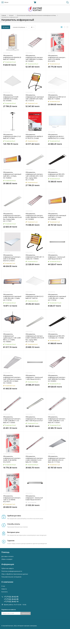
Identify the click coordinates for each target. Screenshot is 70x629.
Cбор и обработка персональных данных (14, 574)
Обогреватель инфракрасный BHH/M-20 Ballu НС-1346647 (12, 57)
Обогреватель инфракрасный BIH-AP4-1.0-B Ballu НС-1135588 (56, 336)
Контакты (4, 592)
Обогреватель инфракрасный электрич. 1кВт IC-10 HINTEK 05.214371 (12, 498)
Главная (3, 15)
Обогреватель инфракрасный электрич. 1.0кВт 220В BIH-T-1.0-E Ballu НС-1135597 (57, 419)
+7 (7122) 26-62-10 (11, 601)
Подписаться (25, 613)
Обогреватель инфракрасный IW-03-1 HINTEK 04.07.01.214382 (56, 136)
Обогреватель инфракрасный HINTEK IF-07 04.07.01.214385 (34, 136)
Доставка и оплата (7, 556)
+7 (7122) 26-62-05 (11, 597)
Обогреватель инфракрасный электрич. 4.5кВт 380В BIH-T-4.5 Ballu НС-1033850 (35, 216)
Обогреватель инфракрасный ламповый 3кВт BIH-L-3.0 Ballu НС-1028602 (12, 175)
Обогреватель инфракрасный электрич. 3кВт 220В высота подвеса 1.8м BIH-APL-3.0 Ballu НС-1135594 (12, 379)
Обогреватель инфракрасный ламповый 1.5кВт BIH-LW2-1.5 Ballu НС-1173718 (12, 297)
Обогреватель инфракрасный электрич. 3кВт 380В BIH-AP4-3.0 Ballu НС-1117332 (57, 459)
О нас (3, 586)
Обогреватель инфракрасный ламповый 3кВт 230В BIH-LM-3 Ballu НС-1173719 (35, 98)
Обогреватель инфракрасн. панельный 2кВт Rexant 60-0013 (56, 257)
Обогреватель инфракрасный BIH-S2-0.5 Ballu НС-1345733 (34, 296)
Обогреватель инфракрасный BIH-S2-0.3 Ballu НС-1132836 (57, 97)
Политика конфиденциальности (11, 571)
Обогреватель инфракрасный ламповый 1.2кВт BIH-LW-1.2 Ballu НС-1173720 (57, 297)
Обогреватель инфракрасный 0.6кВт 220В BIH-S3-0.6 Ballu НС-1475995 (10, 98)
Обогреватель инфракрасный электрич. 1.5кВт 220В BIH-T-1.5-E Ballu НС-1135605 (12, 419)
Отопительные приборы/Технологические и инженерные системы (36, 15)
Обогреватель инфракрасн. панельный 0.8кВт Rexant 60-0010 (34, 498)
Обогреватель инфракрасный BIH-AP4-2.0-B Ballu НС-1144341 (56, 174)
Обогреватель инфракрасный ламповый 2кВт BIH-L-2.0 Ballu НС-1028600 (57, 216)
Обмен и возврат (6, 559)
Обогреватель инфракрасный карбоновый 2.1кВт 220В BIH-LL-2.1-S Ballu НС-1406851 (12, 337)
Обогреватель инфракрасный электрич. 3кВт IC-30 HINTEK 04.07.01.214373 (12, 258)
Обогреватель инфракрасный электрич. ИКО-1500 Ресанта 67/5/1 (34, 419)
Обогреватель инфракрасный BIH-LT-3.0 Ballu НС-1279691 (12, 136)
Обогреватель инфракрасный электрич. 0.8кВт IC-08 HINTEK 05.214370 (12, 459)
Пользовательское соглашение (11, 577)
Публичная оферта (7, 568)
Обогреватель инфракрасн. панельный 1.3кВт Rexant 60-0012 (34, 377)
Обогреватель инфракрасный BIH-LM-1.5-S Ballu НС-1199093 (35, 257)
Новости (4, 589)
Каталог (11, 15)
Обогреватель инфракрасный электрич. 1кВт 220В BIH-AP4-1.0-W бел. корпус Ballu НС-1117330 (34, 176)
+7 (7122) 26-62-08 (11, 599)
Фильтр (6, 27)
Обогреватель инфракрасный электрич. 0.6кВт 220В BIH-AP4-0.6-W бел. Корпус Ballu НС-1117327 (12, 217)
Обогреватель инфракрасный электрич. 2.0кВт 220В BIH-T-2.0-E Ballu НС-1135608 (34, 459)
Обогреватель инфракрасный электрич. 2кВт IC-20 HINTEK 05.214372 (57, 58)
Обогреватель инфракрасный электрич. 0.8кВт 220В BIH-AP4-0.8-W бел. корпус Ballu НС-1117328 (35, 337)
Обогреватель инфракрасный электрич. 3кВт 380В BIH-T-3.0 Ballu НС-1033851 (34, 58)
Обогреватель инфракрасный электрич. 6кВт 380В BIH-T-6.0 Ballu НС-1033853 (57, 378)
